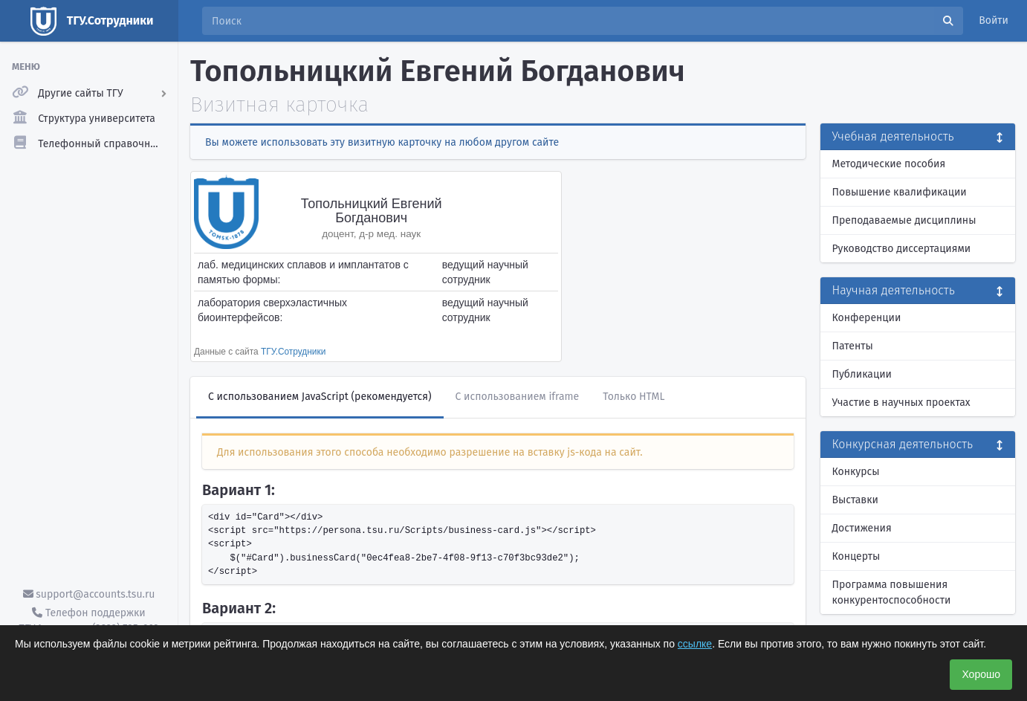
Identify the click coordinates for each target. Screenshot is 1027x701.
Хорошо (981, 674)
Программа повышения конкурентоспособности (891, 592)
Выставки (855, 500)
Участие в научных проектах (901, 402)
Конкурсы (856, 471)
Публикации (862, 374)
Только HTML (633, 396)
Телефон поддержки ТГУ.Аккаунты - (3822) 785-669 (88, 621)
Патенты (852, 346)
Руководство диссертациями (901, 248)
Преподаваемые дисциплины (904, 220)
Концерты (856, 556)
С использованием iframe (518, 396)
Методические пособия (889, 164)
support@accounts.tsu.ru (89, 594)
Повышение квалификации (899, 192)
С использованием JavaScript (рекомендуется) (320, 396)
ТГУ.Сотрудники (293, 351)
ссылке (695, 644)
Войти (993, 20)
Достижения (862, 528)
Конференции (866, 317)
